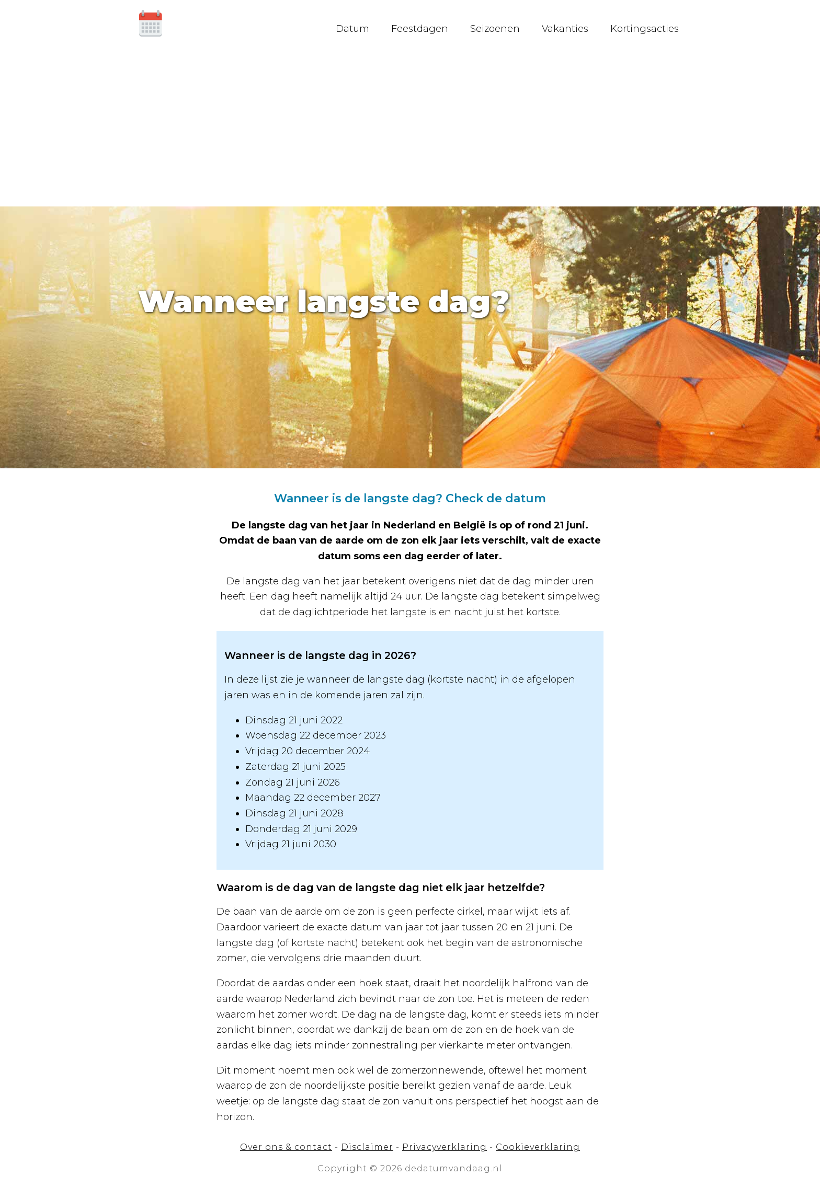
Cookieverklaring (538, 1147)
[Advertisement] (410, 128)
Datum (355, 28)
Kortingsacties (647, 28)
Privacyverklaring (444, 1147)
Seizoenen (497, 28)
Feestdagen (422, 28)
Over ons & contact (286, 1147)
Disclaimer (367, 1147)
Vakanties (568, 28)
